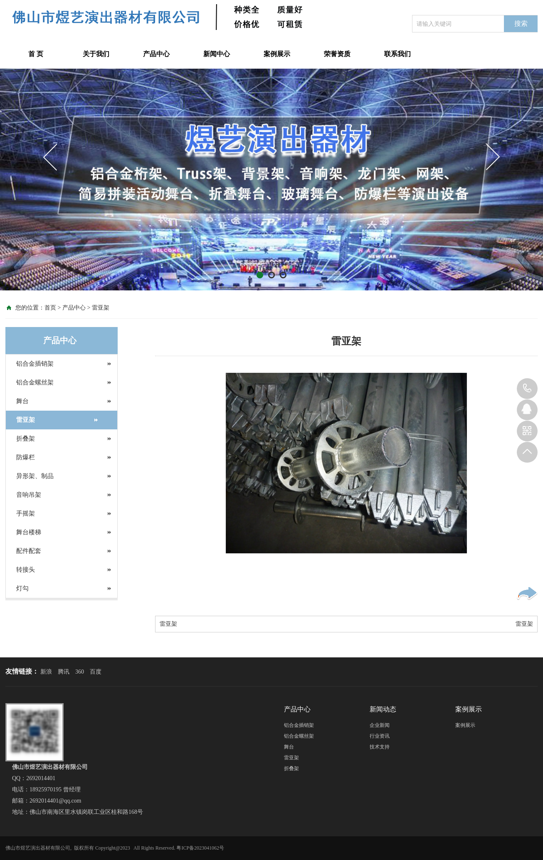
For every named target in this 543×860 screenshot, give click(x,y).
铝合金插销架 (35, 363)
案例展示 (277, 53)
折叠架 (25, 438)
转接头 (25, 569)
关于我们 (96, 53)
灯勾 (22, 588)
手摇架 (25, 513)
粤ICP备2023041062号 (200, 848)
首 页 (35, 53)
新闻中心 (216, 53)
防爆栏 (25, 457)
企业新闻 (380, 725)
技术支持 (380, 747)
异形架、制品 (35, 476)
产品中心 (156, 53)
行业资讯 (380, 736)
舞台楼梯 (28, 532)
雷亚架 (100, 308)
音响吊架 (28, 494)
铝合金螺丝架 (35, 382)
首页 (50, 308)
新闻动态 (383, 709)
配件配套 (28, 551)
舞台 (22, 401)
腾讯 (63, 672)
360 (79, 672)
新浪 (46, 672)
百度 (95, 672)
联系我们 (397, 53)
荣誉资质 (337, 53)
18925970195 (527, 388)
